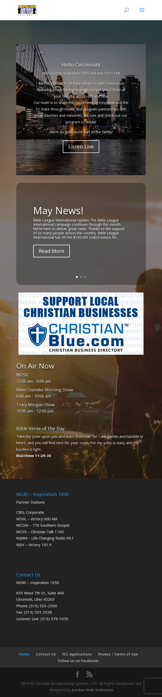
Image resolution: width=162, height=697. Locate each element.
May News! (58, 211)
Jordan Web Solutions (92, 689)
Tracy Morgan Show (35, 405)
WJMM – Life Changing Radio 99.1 (45, 538)
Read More (51, 252)
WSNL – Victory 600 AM (36, 518)
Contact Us (46, 654)
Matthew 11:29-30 (33, 455)
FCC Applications (77, 654)
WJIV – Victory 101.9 (33, 544)
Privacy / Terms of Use (118, 654)
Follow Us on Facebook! (78, 660)
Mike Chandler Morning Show (44, 390)
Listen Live (81, 146)
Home (24, 654)
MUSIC (22, 375)
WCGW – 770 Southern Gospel (42, 525)
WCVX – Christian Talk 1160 (40, 531)
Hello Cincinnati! (81, 64)
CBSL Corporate (30, 512)
